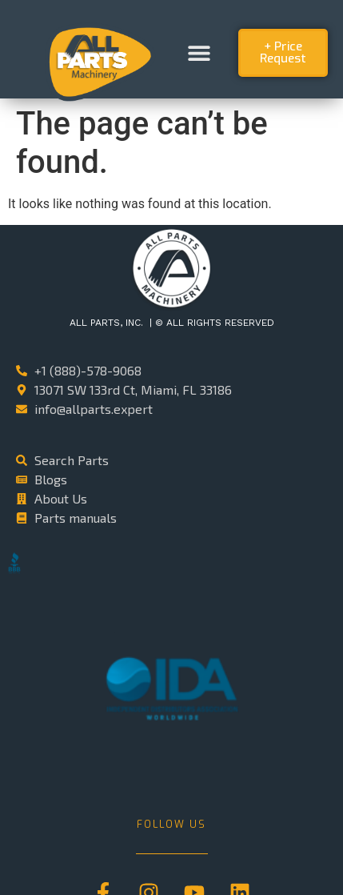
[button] (199, 53)
